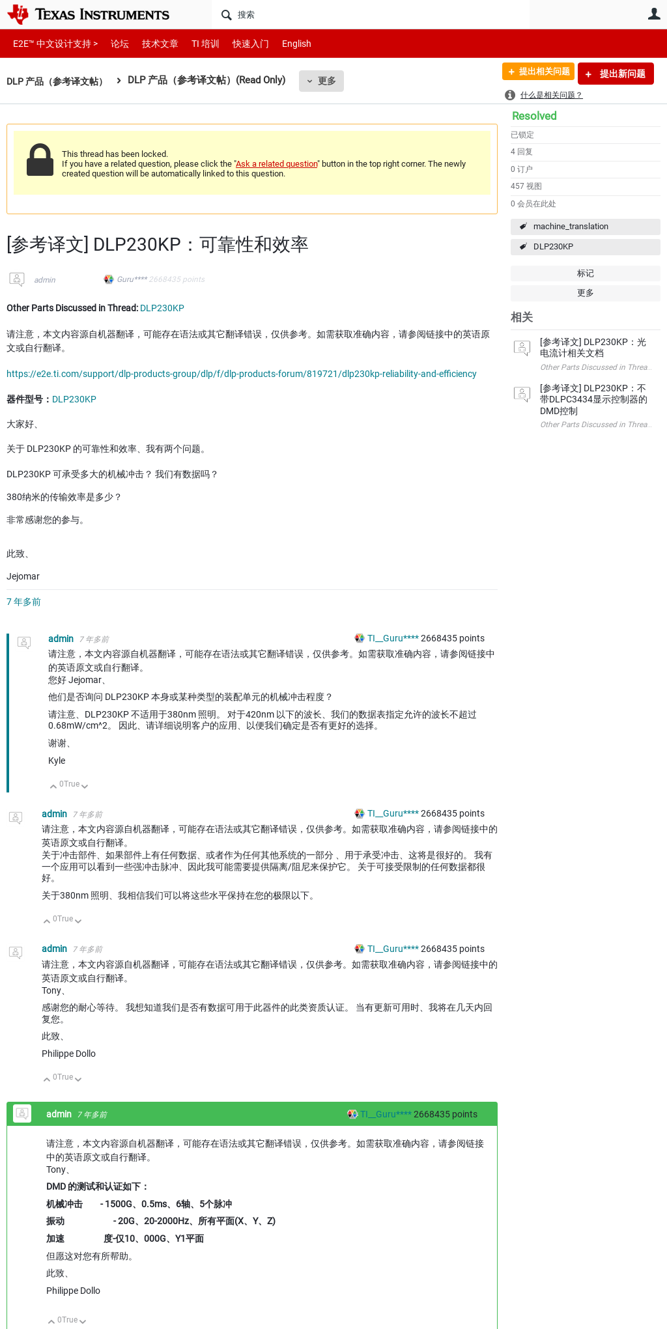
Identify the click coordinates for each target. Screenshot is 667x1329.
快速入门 (238, 43)
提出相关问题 (538, 73)
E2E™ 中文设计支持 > (52, 43)
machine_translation (570, 226)
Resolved (534, 115)
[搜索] (371, 14)
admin (44, 280)
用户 (653, 13)
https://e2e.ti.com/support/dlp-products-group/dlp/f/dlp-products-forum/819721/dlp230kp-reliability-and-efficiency (242, 374)
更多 (334, 81)
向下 (85, 787)
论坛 (112, 43)
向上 (53, 787)
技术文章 (151, 43)
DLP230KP (553, 246)
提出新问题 (622, 73)
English (281, 43)
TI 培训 (194, 43)
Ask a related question (276, 164)
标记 (585, 273)
